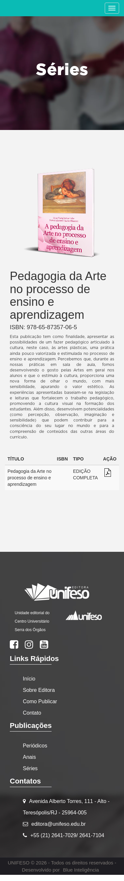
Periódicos (35, 745)
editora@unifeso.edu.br (58, 824)
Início (29, 678)
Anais (29, 757)
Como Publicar (40, 701)
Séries (30, 768)
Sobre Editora (39, 690)
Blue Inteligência (81, 870)
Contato (32, 713)
